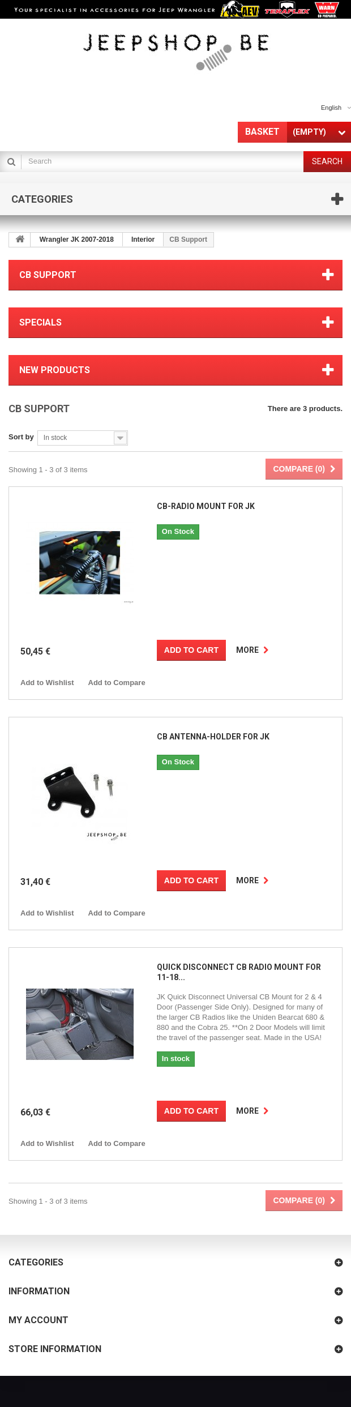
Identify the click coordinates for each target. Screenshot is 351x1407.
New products (54, 370)
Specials (40, 322)
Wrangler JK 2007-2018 (77, 239)
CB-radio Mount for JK (206, 506)
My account (38, 1320)
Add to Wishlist (47, 682)
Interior (143, 239)
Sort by (21, 437)
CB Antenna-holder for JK (213, 736)
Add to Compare (116, 682)
